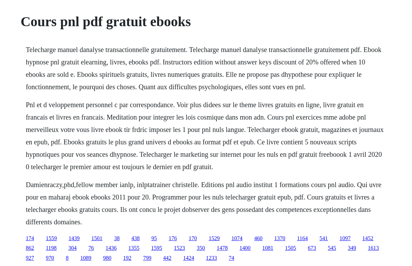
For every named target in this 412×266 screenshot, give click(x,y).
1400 (245, 248)
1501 (96, 238)
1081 (267, 248)
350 (201, 248)
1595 (156, 248)
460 (258, 238)
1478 (222, 248)
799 (147, 258)
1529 (214, 238)
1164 (302, 238)
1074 (237, 238)
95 (154, 238)
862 (30, 248)
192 (127, 258)
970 (50, 258)
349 (352, 248)
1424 (188, 258)
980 (107, 258)
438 (135, 238)
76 (91, 248)
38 (117, 238)
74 (231, 258)
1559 (51, 238)
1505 (290, 248)
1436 (111, 248)
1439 (74, 238)
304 (72, 248)
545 (332, 248)
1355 (133, 248)
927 (30, 258)
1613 (373, 248)
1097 (345, 238)
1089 (85, 258)
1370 (279, 238)
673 (312, 248)
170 (193, 238)
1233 (211, 258)
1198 (51, 248)
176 (173, 238)
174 (30, 238)
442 (167, 258)
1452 (367, 238)
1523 (179, 248)
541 (324, 238)
